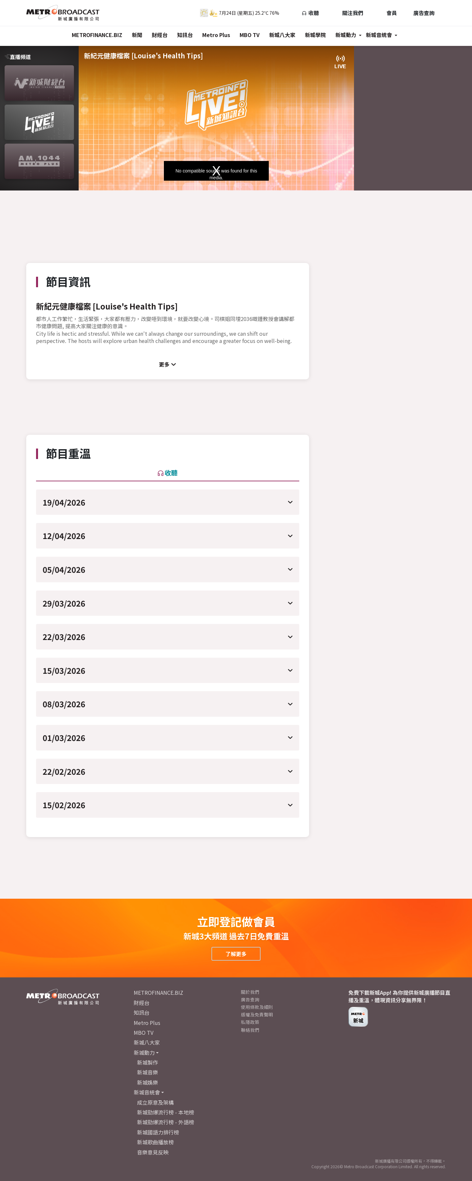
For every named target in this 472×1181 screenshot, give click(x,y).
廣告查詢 (423, 13)
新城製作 (147, 1062)
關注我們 (349, 13)
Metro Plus (216, 35)
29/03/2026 (64, 603)
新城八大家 (282, 35)
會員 (388, 13)
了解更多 (236, 954)
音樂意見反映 (152, 1152)
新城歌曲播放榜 (155, 1142)
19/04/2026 (64, 502)
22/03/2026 (64, 636)
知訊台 (185, 35)
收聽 (310, 13)
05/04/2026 (64, 569)
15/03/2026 (64, 670)
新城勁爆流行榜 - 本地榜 (165, 1112)
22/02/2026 (64, 771)
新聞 (137, 35)
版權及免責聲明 (257, 1014)
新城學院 (315, 35)
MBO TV (250, 35)
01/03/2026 (64, 737)
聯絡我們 (250, 1030)
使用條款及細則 (257, 1007)
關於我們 (250, 992)
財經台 (159, 35)
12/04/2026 (64, 535)
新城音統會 (379, 35)
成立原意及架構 (155, 1102)
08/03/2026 (64, 704)
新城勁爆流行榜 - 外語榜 (165, 1122)
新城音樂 (147, 1072)
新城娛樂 (147, 1082)
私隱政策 (250, 1022)
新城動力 (345, 35)
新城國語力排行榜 (158, 1132)
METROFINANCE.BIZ (97, 35)
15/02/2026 (64, 805)
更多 (164, 364)
